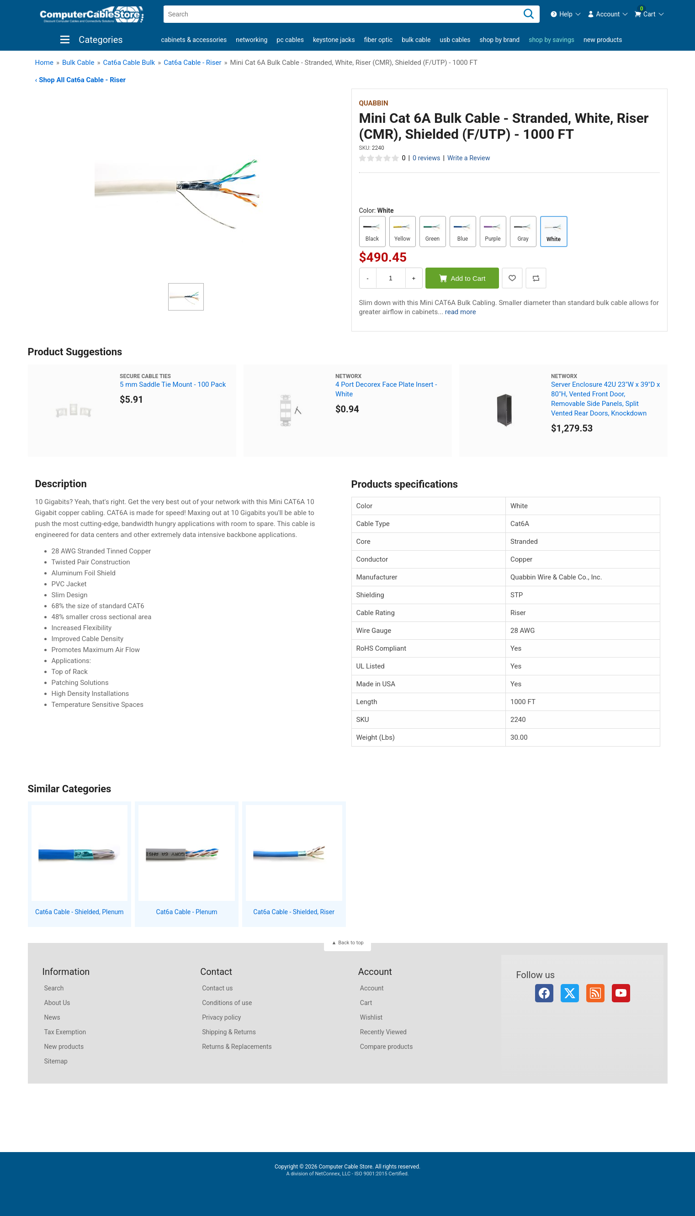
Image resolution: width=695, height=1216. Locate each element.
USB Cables (455, 39)
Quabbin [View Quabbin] (373, 103)
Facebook (544, 993)
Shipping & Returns (229, 1032)
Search (54, 988)
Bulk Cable (416, 39)
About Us (57, 1002)
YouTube (620, 993)
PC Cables (290, 39)
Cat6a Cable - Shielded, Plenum (79, 912)
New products (603, 39)
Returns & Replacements (237, 1046)
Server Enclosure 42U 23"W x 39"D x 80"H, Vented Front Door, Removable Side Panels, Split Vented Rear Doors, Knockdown (605, 398)
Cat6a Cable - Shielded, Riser (293, 912)
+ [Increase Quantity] (414, 278)
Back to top (350, 943)
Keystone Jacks (334, 39)
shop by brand (499, 39)
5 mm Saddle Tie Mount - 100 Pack (173, 384)
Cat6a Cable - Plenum (187, 912)
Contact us (217, 988)
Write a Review (468, 158)
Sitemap (56, 1061)
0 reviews (426, 158)
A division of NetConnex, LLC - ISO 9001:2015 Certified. (347, 1174)
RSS (595, 993)
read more (460, 312)
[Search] (528, 14)
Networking (251, 39)
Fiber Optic (378, 39)
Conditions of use (227, 1002)
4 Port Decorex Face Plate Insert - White (386, 389)
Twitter (569, 993)
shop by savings (551, 39)
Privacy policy (221, 1017)
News (52, 1017)
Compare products (386, 1046)
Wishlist (371, 1017)
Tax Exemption (65, 1032)
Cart (366, 1002)
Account (372, 988)
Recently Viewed (383, 1032)
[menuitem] (566, 14)
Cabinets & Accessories (194, 39)
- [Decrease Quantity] (367, 278)
